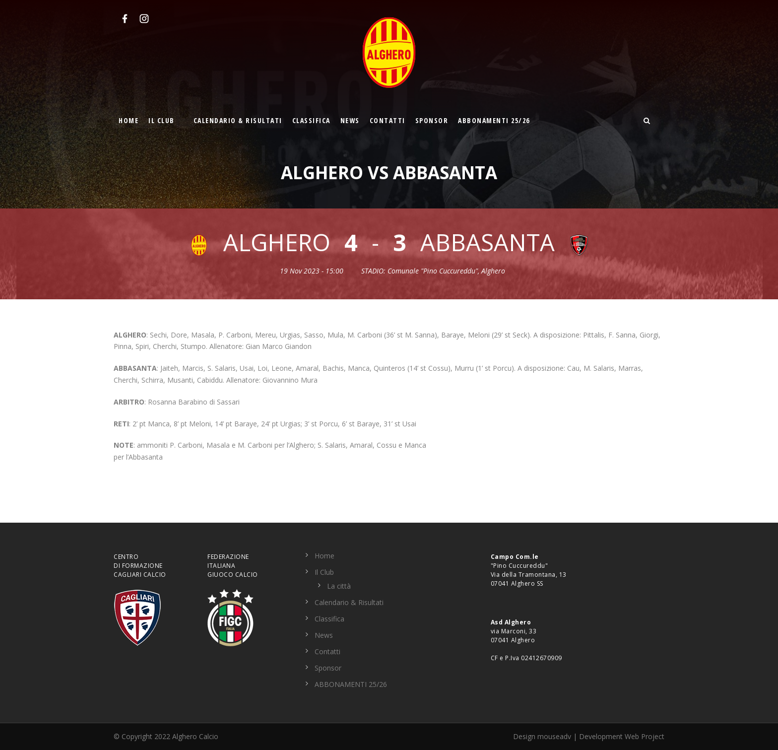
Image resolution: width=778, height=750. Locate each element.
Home (128, 120)
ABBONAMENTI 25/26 (494, 120)
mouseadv (554, 736)
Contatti (387, 120)
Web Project (644, 736)
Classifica (311, 120)
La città (339, 586)
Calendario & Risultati (238, 120)
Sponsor (432, 120)
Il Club (161, 120)
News (350, 120)
